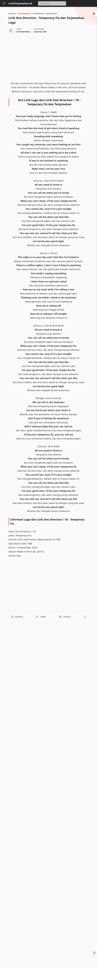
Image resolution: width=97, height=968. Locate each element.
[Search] (52, 3)
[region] (48, 57)
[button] (41, 3)
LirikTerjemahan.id (20, 3)
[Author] (28, 32)
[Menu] (4, 3)
